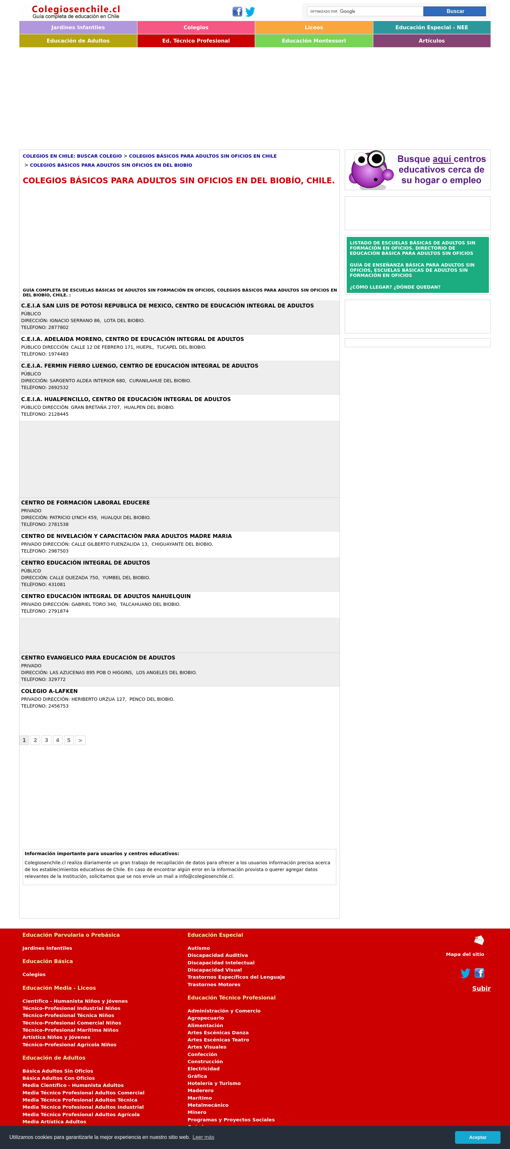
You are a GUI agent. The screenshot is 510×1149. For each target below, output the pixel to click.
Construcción (205, 1061)
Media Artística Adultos (54, 1122)
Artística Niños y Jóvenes (56, 1037)
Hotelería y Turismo (214, 1083)
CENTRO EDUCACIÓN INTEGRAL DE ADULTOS (85, 563)
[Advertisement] (214, 96)
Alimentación (205, 1025)
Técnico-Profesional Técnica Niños (68, 1015)
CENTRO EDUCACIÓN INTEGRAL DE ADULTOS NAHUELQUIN (106, 596)
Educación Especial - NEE (432, 27)
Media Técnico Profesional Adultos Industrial (83, 1107)
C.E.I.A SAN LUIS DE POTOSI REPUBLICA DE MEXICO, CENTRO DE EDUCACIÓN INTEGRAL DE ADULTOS (167, 306)
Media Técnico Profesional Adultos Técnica (80, 1100)
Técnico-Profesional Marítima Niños (70, 1030)
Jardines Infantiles (78, 27)
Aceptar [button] (478, 1137)
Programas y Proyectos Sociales (231, 1120)
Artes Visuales (207, 1047)
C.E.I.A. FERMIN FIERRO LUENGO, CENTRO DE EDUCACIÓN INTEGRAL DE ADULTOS (139, 366)
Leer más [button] (203, 1137)
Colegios (195, 27)
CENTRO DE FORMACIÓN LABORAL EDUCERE (85, 503)
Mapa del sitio (465, 954)
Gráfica (197, 1076)
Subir (481, 988)
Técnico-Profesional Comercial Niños (71, 1023)
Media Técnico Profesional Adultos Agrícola (81, 1114)
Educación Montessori (314, 41)
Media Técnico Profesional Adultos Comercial (83, 1093)
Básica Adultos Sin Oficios (57, 1071)
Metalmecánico (208, 1105)
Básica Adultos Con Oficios (58, 1078)
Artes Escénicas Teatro (218, 1040)
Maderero (201, 1090)
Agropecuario (206, 1018)
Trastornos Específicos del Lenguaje (236, 977)
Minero (197, 1112)
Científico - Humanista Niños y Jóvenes (75, 1001)
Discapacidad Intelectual (221, 963)
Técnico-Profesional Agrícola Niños (69, 1045)
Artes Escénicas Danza (218, 1033)
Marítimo (200, 1098)
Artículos (432, 41)
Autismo (199, 948)
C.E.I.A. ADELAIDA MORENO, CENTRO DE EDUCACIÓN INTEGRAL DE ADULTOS (132, 339)
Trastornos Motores (214, 984)
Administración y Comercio (224, 1011)
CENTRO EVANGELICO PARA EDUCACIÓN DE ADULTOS (98, 658)
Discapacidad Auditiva (218, 955)
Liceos (314, 27)
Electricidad (204, 1069)
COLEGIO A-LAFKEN (49, 691)
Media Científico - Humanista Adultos (73, 1085)
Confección (203, 1054)
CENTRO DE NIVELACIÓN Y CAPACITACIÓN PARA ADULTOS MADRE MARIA (126, 536)
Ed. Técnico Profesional (196, 41)
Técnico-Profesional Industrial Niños (71, 1008)
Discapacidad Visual (215, 970)
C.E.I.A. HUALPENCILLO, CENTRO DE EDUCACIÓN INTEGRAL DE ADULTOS (126, 399)
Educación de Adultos (78, 41)
